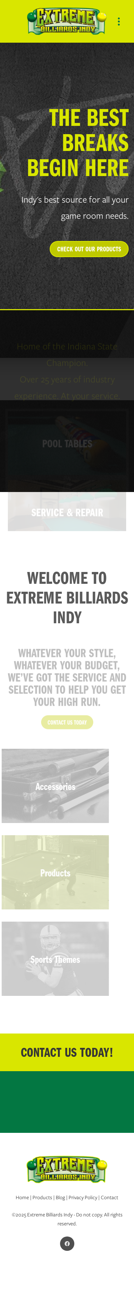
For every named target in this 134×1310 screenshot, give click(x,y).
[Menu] (119, 21)
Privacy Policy (83, 1197)
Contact (109, 1197)
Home (22, 1197)
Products (43, 1197)
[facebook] (67, 1243)
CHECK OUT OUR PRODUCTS (89, 248)
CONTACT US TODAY (67, 727)
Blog (60, 1197)
